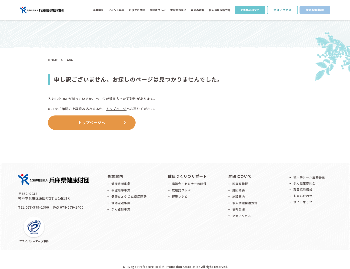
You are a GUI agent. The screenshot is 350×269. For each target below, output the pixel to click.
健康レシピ (180, 196)
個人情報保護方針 (219, 10)
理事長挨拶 (240, 183)
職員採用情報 (315, 10)
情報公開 (238, 209)
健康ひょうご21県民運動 (129, 196)
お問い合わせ (250, 10)
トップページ (116, 108)
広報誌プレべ (158, 10)
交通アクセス (282, 10)
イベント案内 (116, 10)
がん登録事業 (120, 209)
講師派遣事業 (120, 203)
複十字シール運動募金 (309, 177)
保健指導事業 (120, 190)
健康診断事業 (120, 183)
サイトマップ (303, 202)
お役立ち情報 (137, 10)
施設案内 (238, 196)
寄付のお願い (178, 10)
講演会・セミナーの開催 (189, 183)
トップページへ (92, 122)
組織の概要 (197, 10)
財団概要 (238, 190)
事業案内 (98, 10)
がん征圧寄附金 (304, 183)
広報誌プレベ (181, 190)
